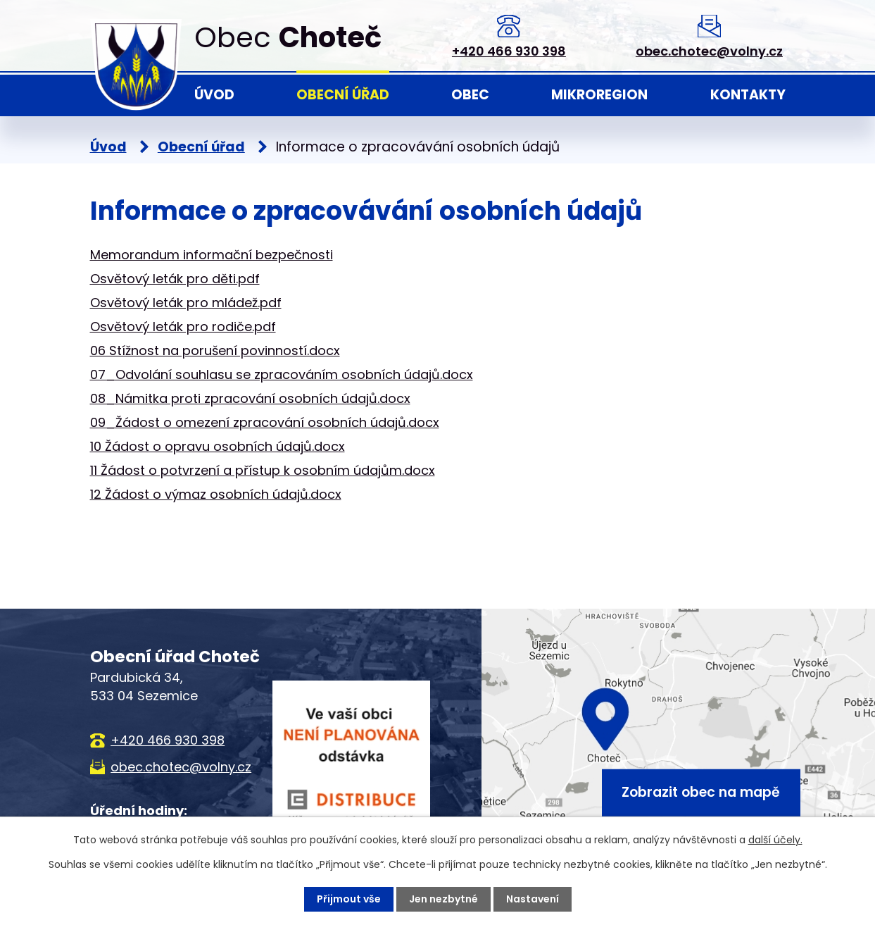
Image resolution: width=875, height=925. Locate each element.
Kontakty (748, 94)
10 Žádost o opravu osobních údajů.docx (217, 446)
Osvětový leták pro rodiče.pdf (183, 326)
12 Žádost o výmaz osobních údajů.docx (215, 494)
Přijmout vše (349, 899)
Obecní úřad (342, 94)
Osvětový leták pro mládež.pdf (186, 302)
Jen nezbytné (443, 899)
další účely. (775, 840)
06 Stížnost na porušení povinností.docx (215, 350)
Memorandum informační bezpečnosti (211, 254)
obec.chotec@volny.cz (709, 51)
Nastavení (532, 899)
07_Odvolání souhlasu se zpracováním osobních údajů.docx (281, 374)
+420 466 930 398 (509, 51)
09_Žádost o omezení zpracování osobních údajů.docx (264, 422)
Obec (470, 94)
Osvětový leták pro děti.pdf (175, 278)
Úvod (214, 94)
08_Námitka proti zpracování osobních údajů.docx (250, 398)
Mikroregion (599, 94)
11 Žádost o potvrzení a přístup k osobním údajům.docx (262, 470)
